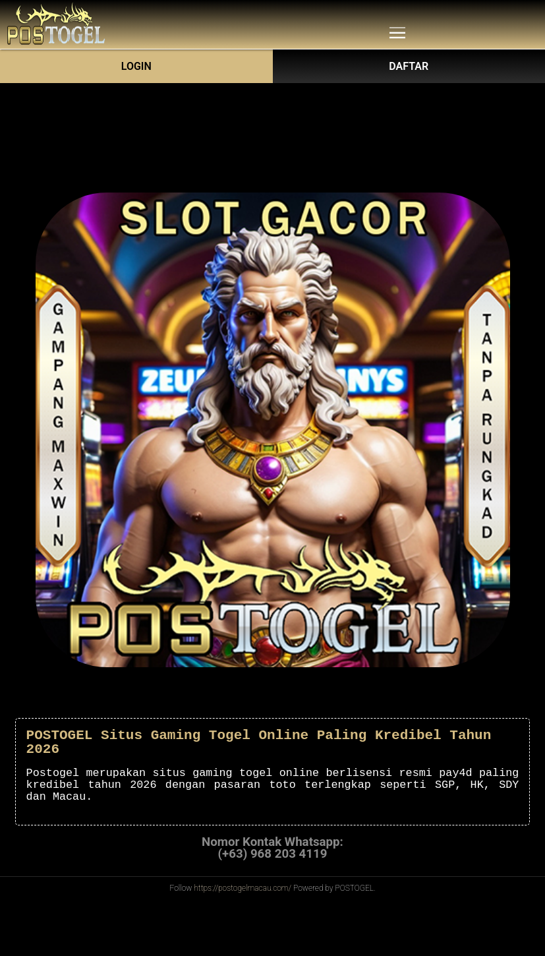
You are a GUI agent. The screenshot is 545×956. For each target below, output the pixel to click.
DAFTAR (408, 66)
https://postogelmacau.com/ (242, 888)
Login (136, 66)
